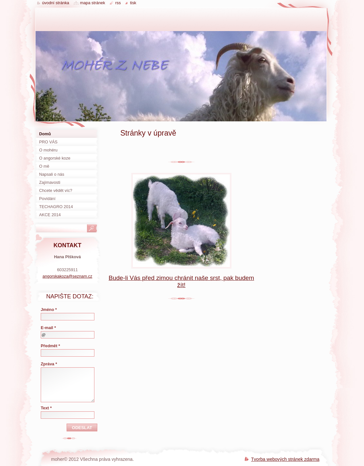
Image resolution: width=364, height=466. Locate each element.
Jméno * (49, 309)
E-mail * (48, 327)
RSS (118, 2)
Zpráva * (49, 363)
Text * (46, 407)
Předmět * (50, 345)
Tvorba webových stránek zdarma (285, 459)
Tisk (133, 2)
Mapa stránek (92, 2)
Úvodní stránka (55, 2)
